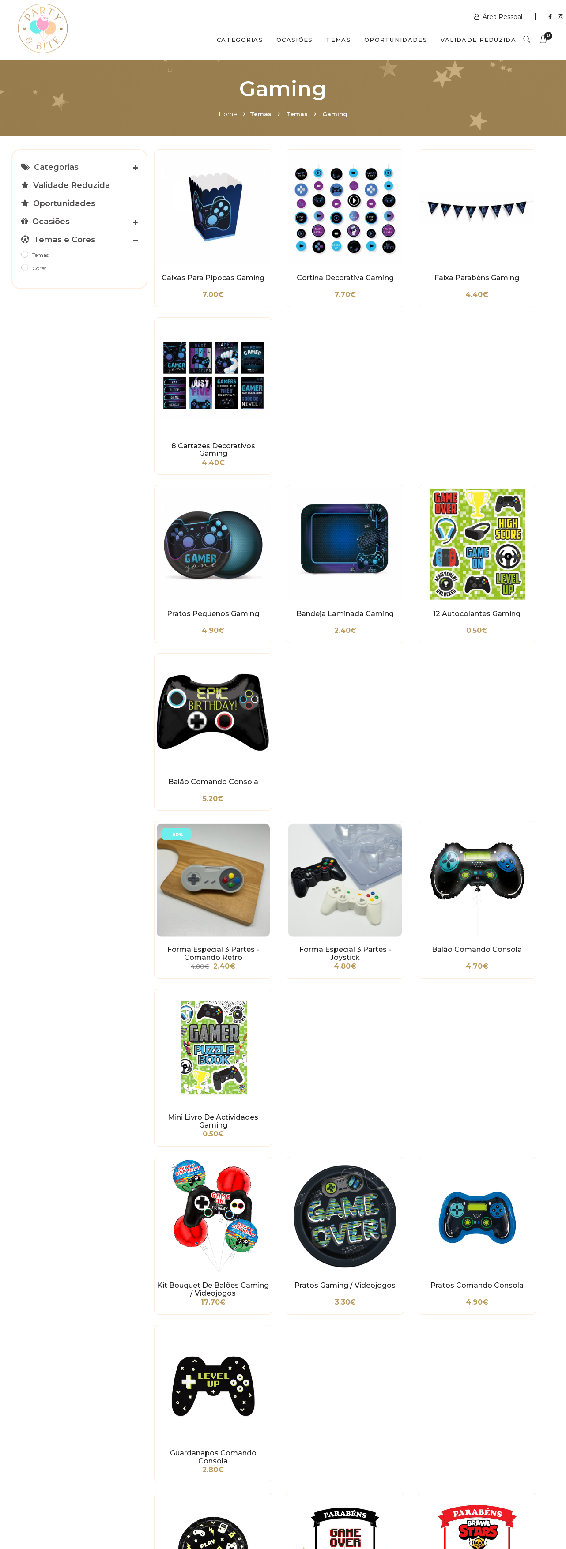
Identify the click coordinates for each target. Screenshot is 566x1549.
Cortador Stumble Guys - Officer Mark (503, 935)
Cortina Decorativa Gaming (299, 252)
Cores (39, 268)
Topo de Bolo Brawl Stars (402, 798)
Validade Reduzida (478, 39)
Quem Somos (95, 1511)
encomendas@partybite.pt (340, 1429)
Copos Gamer (300, 1204)
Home (228, 113)
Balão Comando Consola (503, 388)
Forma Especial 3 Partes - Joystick (300, 525)
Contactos (158, 1511)
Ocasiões (294, 39)
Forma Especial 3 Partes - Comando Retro (198, 525)
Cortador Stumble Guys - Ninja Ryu (198, 1071)
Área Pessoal (499, 17)
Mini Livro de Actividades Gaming (504, 525)
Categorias (240, 39)
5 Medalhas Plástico (402, 1204)
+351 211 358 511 (322, 1407)
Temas (338, 39)
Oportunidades (395, 39)
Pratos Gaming (198, 794)
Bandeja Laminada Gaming (300, 388)
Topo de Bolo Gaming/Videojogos (300, 798)
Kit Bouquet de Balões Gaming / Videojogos (198, 661)
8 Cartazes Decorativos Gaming (503, 252)
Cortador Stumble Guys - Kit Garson (402, 935)
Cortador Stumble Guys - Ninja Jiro (300, 935)
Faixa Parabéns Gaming (401, 252)
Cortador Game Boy (198, 1204)
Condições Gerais (44, 1413)
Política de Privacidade (53, 1427)
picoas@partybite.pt (466, 1438)
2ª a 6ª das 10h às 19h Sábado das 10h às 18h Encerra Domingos (463, 1460)
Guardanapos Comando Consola (503, 661)
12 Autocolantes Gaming (401, 388)
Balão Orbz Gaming (503, 1204)
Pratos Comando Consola (402, 661)
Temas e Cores (58, 239)
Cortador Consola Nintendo (504, 1071)
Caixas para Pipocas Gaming (198, 252)
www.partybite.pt (325, 1394)
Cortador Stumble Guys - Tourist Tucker (198, 935)
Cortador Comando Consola (401, 1071)
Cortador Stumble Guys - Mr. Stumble (299, 1071)
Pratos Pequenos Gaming (198, 388)
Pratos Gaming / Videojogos (300, 661)
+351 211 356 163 (459, 1416)
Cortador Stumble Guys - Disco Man (503, 798)
